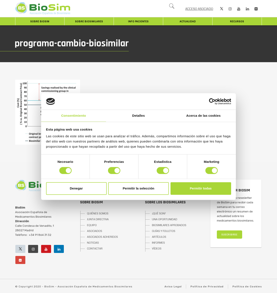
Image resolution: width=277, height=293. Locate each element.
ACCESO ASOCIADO (199, 8)
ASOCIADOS (94, 231)
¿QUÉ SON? (159, 213)
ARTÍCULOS (159, 237)
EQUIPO (92, 225)
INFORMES (158, 243)
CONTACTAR (95, 249)
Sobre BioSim (39, 21)
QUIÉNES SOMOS (97, 213)
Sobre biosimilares (89, 21)
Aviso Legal (173, 286)
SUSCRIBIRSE (229, 234)
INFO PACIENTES (138, 21)
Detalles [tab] (138, 116)
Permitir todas (201, 188)
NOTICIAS (93, 243)
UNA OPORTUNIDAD (164, 219)
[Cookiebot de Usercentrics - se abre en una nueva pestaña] (212, 101)
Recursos (237, 21)
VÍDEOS (156, 249)
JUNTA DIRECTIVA (98, 219)
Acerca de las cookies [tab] (203, 116)
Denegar (76, 188)
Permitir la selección (138, 188)
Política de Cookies (247, 286)
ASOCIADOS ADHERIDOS (102, 237)
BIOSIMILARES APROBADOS (169, 225)
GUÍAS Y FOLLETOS (163, 231)
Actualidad (188, 21)
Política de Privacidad (207, 286)
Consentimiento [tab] (73, 116)
